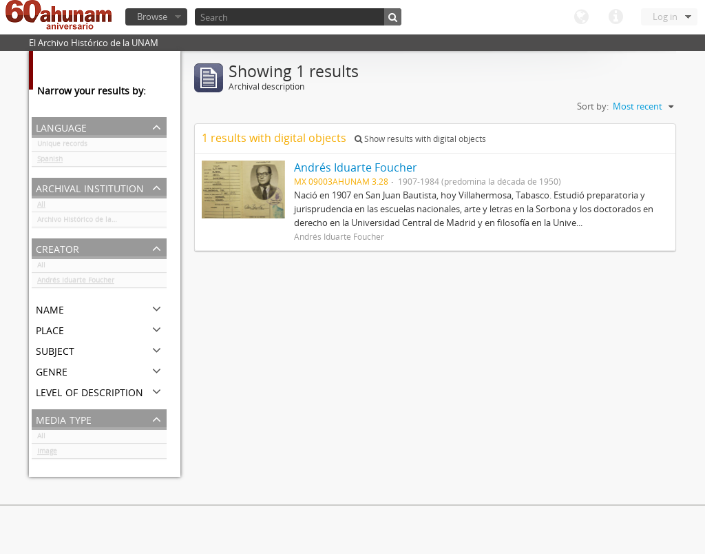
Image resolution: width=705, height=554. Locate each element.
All (41, 207)
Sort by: (593, 106)
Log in (665, 16)
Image (47, 453)
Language (581, 17)
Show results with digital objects (420, 139)
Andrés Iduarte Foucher (75, 282)
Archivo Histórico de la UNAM (85, 222)
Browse (152, 16)
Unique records (62, 146)
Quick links (615, 17)
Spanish (50, 161)
